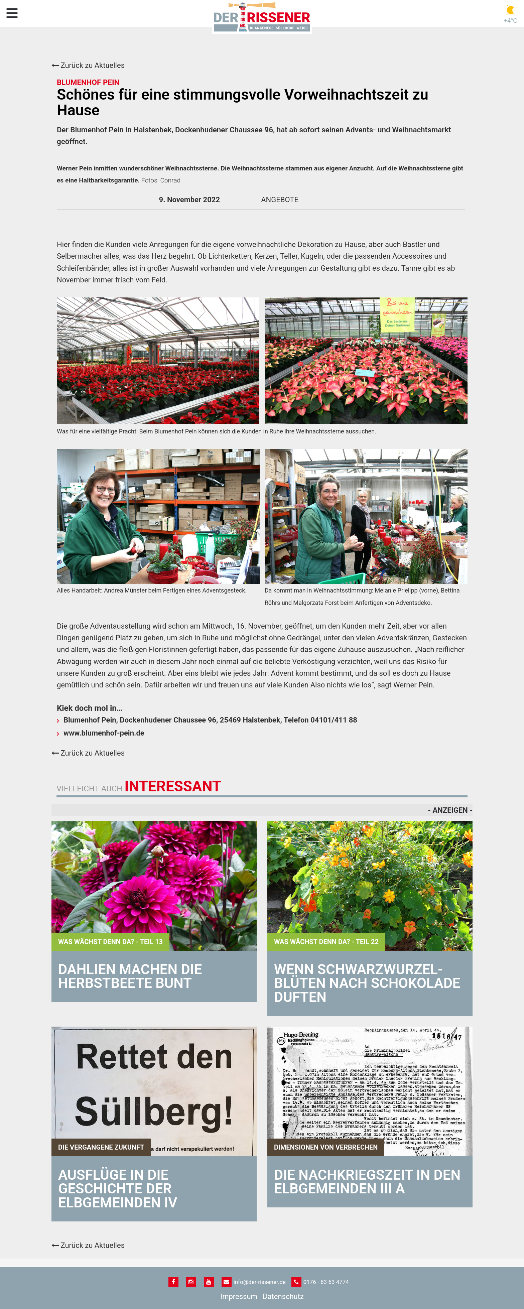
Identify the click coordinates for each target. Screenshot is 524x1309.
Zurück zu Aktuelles (88, 65)
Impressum (238, 1296)
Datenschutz (283, 1296)
